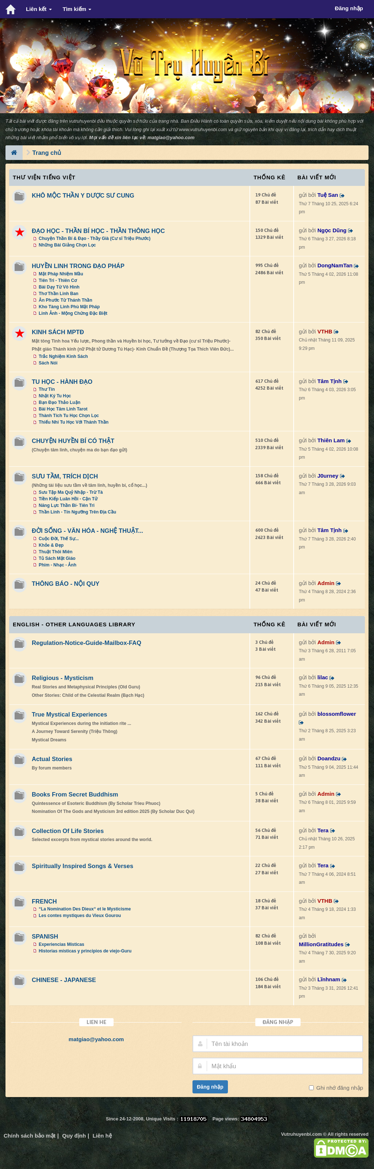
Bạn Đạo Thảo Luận (59, 402)
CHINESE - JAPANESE (64, 980)
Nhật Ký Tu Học (55, 395)
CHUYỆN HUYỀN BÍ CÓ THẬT (73, 441)
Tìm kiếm (77, 9)
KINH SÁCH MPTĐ (58, 332)
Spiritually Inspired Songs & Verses (82, 866)
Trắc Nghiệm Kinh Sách (63, 356)
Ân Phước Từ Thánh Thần (65, 300)
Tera (323, 830)
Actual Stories (52, 759)
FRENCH (44, 901)
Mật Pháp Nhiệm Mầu (61, 273)
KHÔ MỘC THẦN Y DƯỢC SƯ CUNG (83, 195)
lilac (322, 677)
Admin (326, 583)
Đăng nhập (210, 1087)
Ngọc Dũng (332, 230)
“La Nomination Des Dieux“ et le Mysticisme (85, 909)
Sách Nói (48, 363)
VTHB (324, 331)
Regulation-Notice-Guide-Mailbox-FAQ (86, 642)
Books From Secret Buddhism (75, 794)
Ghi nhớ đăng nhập (339, 1088)
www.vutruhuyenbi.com (203, 129)
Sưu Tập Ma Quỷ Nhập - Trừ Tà (71, 492)
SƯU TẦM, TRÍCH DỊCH (65, 476)
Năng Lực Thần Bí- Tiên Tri (67, 505)
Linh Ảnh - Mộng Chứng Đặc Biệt (73, 313)
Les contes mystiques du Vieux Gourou (80, 915)
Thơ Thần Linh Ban (59, 293)
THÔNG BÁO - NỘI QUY (65, 583)
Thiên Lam (331, 440)
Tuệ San (327, 195)
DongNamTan (334, 265)
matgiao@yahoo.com (171, 137)
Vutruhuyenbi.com (301, 1134)
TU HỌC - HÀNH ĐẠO (62, 381)
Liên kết (39, 9)
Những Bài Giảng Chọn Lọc (67, 245)
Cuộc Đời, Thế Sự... (59, 538)
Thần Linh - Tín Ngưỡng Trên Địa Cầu (77, 512)
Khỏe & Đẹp (51, 545)
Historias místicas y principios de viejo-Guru (85, 951)
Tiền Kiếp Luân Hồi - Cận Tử (68, 498)
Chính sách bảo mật (30, 1135)
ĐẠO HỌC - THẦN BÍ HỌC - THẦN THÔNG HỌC (98, 231)
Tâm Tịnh (329, 381)
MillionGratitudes (321, 944)
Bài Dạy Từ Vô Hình (59, 287)
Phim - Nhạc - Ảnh (57, 565)
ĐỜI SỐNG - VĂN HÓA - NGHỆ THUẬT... (87, 530)
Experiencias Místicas (61, 944)
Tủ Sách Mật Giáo (57, 558)
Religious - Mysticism (63, 678)
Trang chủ (47, 152)
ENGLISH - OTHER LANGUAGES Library (74, 624)
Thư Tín (47, 389)
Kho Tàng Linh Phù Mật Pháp (69, 306)
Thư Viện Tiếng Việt (44, 177)
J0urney (328, 476)
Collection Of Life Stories (68, 831)
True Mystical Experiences (69, 714)
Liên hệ (101, 1135)
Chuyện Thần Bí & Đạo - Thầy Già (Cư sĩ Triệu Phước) (94, 238)
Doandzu (328, 758)
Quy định (74, 1135)
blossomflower (336, 714)
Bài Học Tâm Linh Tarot (63, 409)
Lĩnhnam (328, 979)
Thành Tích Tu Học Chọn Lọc (69, 415)
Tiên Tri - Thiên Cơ (58, 280)
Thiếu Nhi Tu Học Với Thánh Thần (73, 422)
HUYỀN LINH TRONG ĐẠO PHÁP (78, 266)
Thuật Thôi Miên (55, 551)
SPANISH (45, 936)
